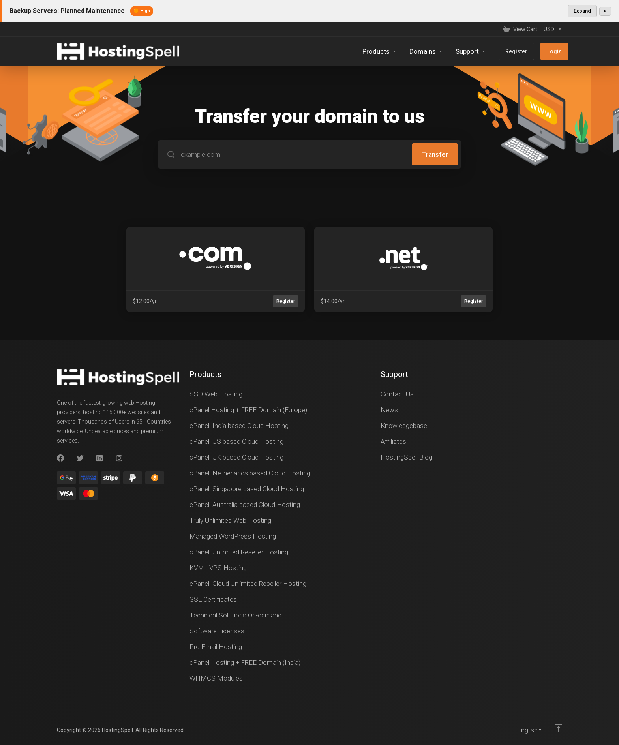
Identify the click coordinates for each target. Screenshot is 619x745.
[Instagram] (119, 458)
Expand (582, 11)
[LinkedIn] (100, 458)
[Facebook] (60, 458)
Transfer (435, 154)
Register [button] (285, 301)
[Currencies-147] (551, 29)
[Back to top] (558, 728)
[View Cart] (520, 29)
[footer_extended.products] (379, 51)
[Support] (470, 51)
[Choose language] (524, 730)
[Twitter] (80, 458)
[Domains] (426, 51)
